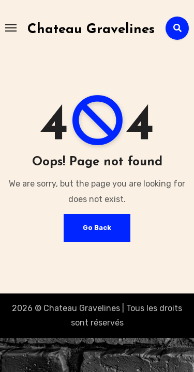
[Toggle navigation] (11, 28)
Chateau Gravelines (91, 30)
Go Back (97, 227)
